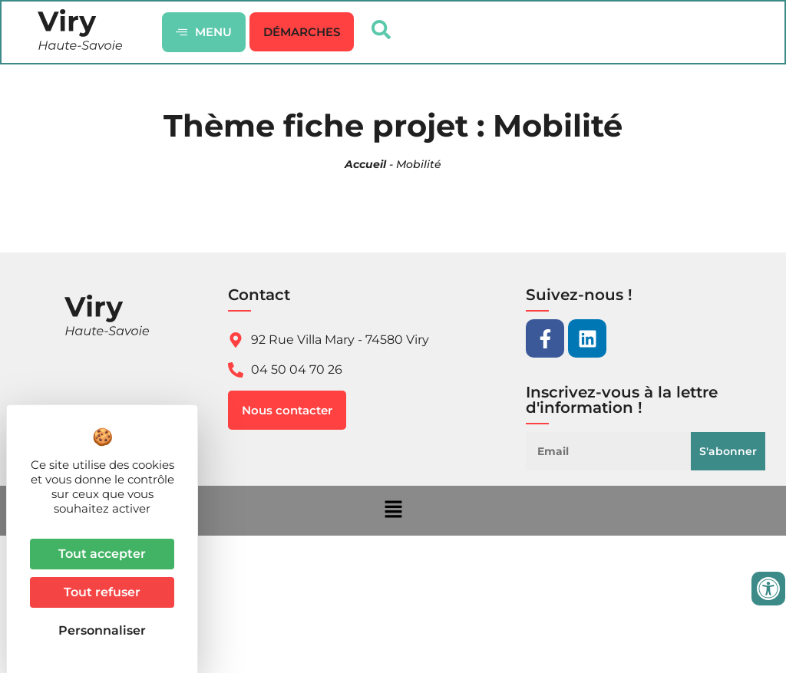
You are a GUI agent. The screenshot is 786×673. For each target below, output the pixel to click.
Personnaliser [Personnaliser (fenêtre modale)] (102, 630)
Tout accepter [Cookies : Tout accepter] (102, 553)
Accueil (365, 166)
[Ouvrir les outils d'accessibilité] (768, 588)
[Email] (612, 453)
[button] (302, 32)
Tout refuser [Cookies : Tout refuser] (102, 592)
